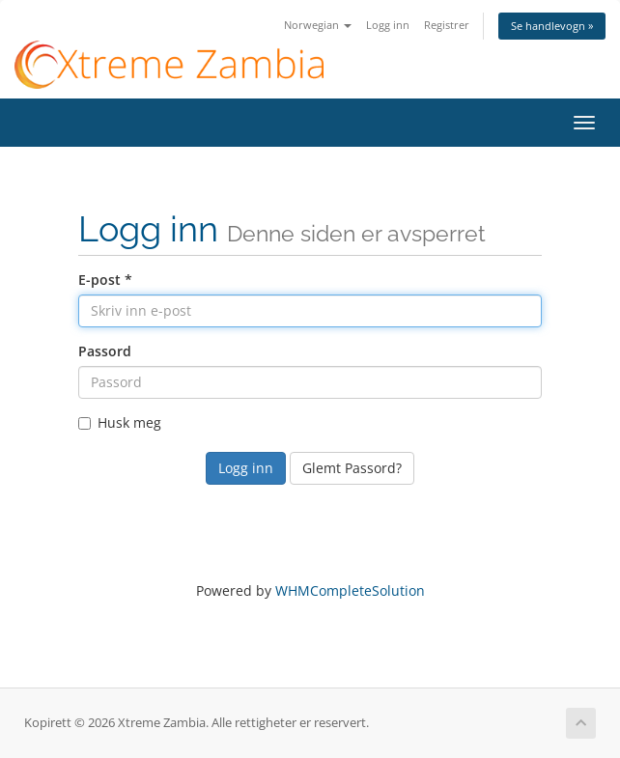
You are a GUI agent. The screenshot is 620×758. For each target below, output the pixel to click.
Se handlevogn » (552, 25)
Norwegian (318, 24)
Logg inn (387, 24)
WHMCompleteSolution (350, 590)
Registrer (446, 24)
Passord (104, 351)
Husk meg (119, 422)
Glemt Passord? (352, 468)
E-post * (105, 279)
